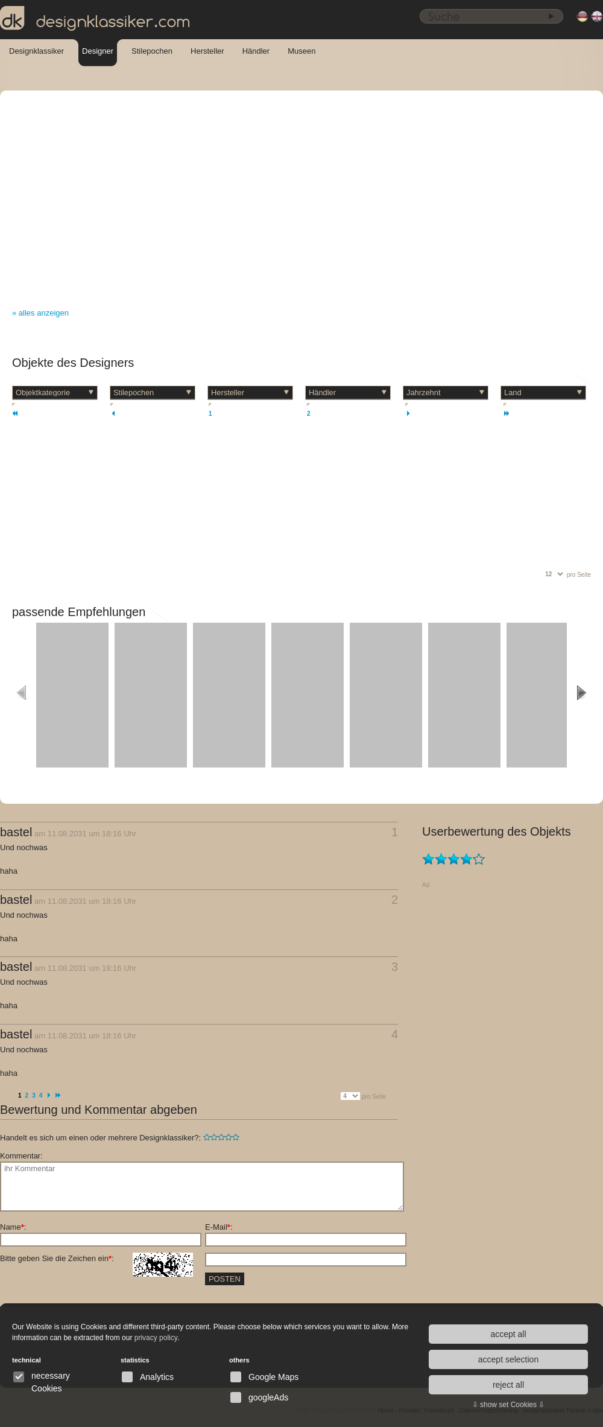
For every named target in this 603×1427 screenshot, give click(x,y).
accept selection (508, 1359)
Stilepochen (151, 51)
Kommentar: (21, 1155)
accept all (508, 1334)
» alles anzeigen (40, 312)
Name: (13, 1227)
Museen (301, 51)
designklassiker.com (95, 18)
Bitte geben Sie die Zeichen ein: (96, 1259)
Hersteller (207, 51)
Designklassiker (36, 51)
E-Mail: (219, 1227)
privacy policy (155, 1337)
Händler (256, 51)
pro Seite (579, 574)
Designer (97, 51)
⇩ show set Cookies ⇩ (508, 1404)
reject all (508, 1385)
